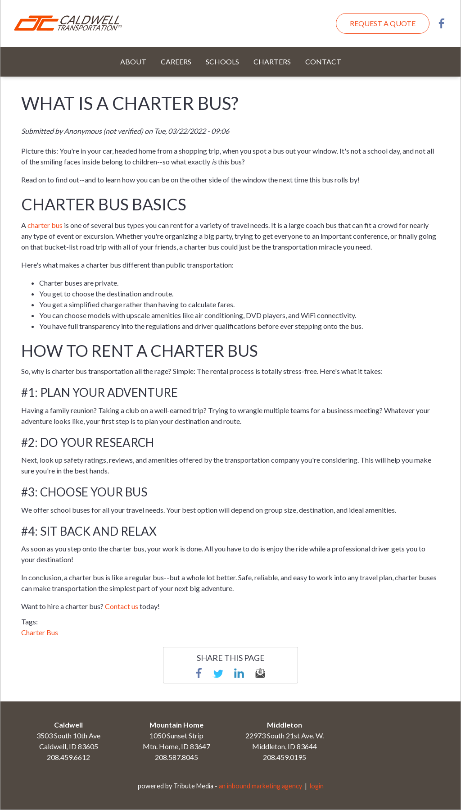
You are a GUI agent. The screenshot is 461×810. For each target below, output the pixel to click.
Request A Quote (383, 23)
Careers (176, 61)
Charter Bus (39, 632)
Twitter (217, 673)
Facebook (441, 23)
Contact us (121, 606)
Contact (323, 61)
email (260, 673)
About (133, 61)
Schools (222, 61)
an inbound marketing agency (260, 786)
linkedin (239, 673)
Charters (272, 61)
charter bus (45, 225)
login (317, 786)
